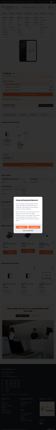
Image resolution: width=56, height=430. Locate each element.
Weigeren (21, 227)
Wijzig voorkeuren (28, 230)
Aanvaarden (34, 227)
